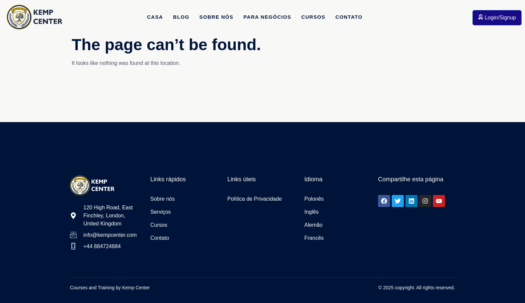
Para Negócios (267, 17)
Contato (349, 17)
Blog (181, 17)
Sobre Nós (216, 17)
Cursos (313, 17)
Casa (155, 17)
